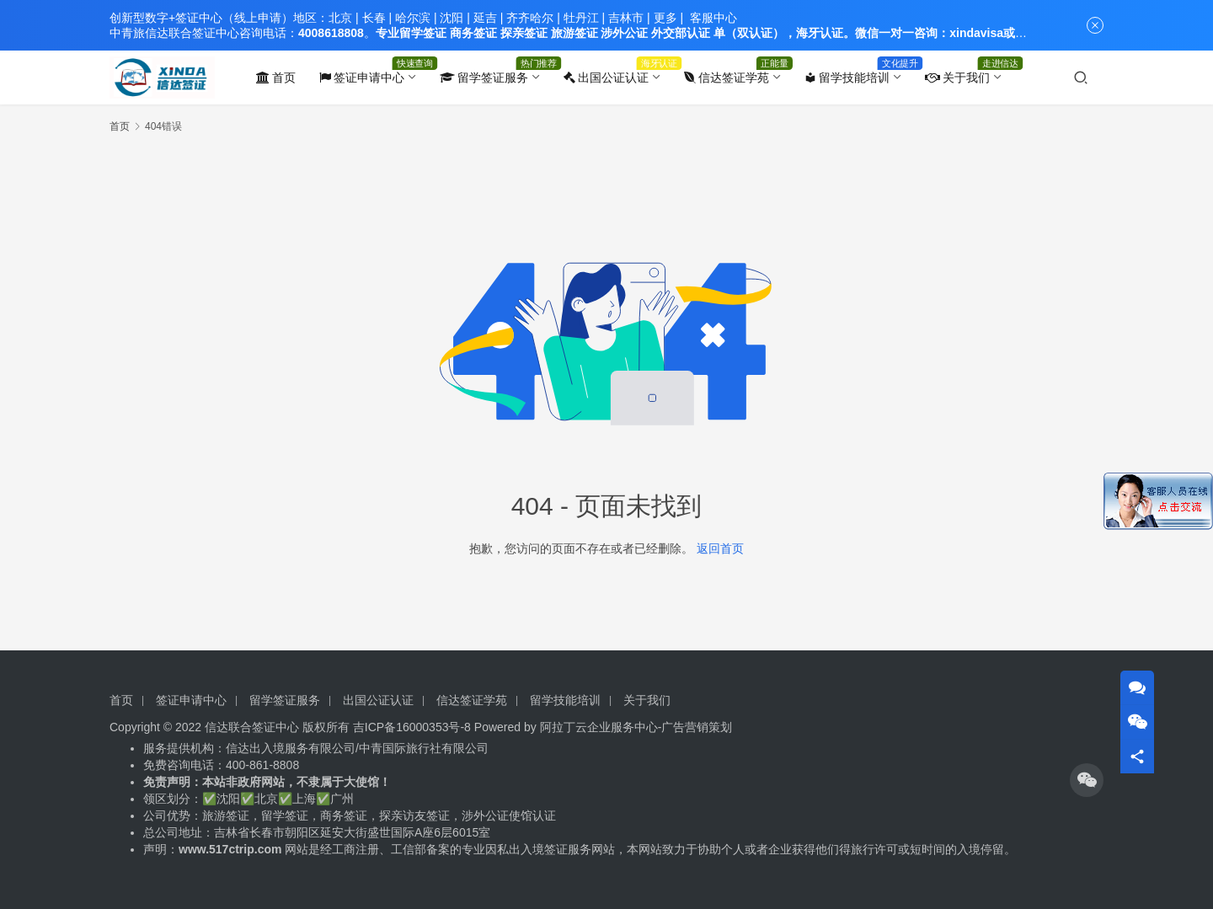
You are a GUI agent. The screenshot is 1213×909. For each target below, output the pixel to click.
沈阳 (451, 17)
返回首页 (720, 548)
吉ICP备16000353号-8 (412, 727)
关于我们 (957, 77)
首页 (276, 77)
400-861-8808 (264, 765)
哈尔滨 (412, 17)
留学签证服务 (484, 77)
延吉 (485, 17)
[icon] (1086, 780)
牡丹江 (581, 17)
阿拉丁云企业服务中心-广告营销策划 (636, 727)
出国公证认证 (606, 77)
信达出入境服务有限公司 (290, 748)
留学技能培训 (847, 77)
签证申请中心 (361, 77)
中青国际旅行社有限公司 (424, 748)
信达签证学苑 (726, 77)
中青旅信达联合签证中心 (174, 33)
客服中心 (713, 17)
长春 (374, 17)
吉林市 (626, 17)
